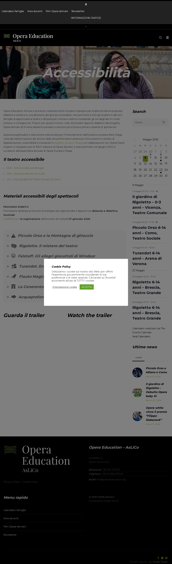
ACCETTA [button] (87, 287)
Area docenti (34, 11)
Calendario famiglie (13, 11)
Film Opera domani (57, 11)
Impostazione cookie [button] (64, 287)
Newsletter (77, 11)
